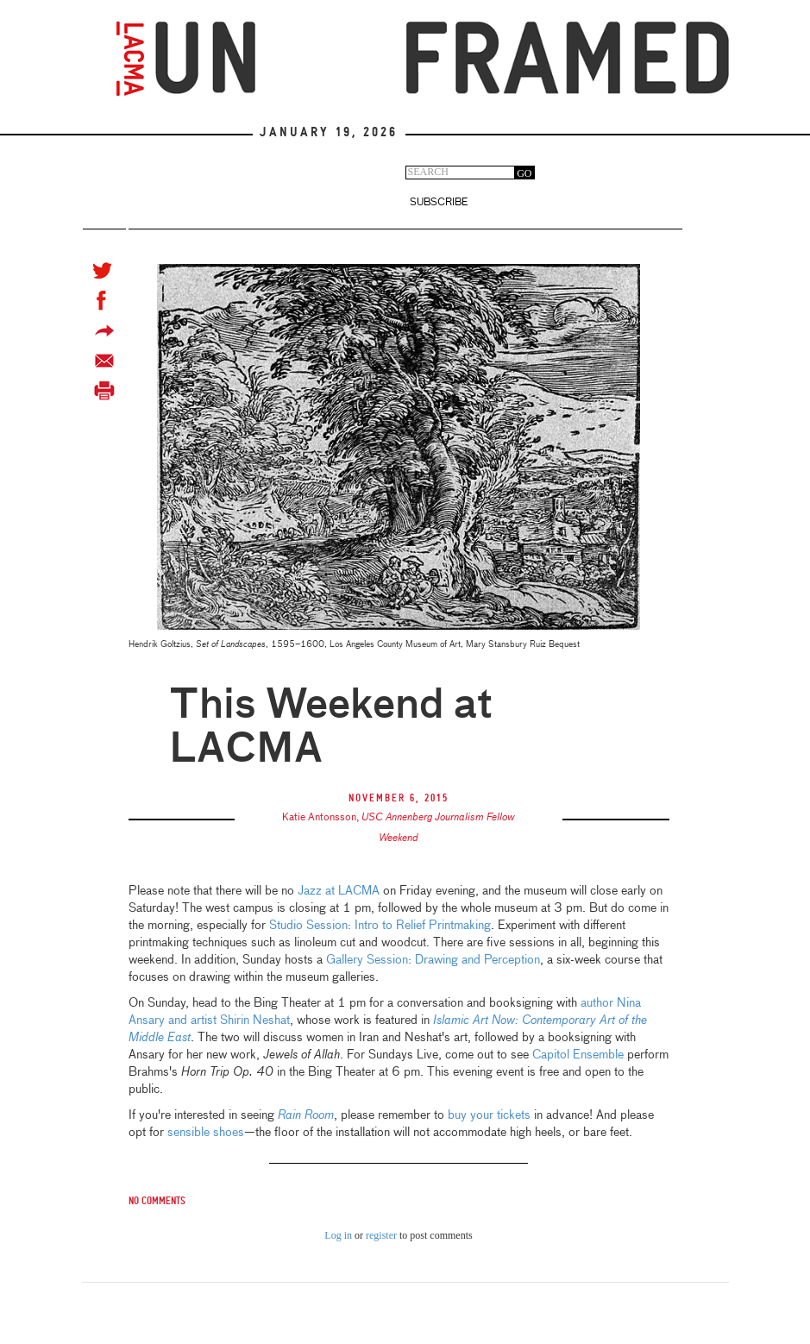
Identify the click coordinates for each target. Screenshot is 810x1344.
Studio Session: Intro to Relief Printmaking (380, 926)
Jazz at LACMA (339, 891)
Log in (338, 1235)
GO (524, 173)
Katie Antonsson (319, 818)
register (381, 1235)
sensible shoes (205, 1133)
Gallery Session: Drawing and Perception (433, 960)
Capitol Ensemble (578, 1055)
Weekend (398, 838)
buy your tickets (489, 1115)
